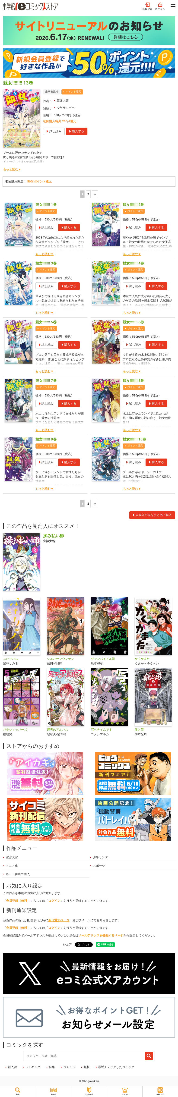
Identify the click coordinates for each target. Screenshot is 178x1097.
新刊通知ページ (58, 920)
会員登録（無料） (18, 900)
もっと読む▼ (12, 169)
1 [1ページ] (82, 194)
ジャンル (69, 1067)
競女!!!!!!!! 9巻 (46, 439)
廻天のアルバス (57, 729)
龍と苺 (139, 729)
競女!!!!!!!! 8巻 (133, 381)
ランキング (32, 1067)
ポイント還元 (73, 91)
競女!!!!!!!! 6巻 (133, 322)
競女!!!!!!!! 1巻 (46, 205)
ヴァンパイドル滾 (103, 658)
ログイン (160, 7)
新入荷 (12, 1067)
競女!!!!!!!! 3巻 (46, 263)
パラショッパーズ (15, 729)
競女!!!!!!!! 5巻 (46, 322)
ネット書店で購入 (18, 874)
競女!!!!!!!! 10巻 (134, 439)
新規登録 (147, 7)
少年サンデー (66, 108)
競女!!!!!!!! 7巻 (46, 381)
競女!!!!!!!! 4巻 (133, 263)
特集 (52, 1067)
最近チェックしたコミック (116, 1067)
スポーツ (99, 866)
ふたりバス (10, 658)
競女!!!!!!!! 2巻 (133, 205)
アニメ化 (12, 866)
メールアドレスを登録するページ (101, 935)
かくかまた (142, 658)
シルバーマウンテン (60, 658)
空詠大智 (63, 100)
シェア (67, 944)
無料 (87, 1067)
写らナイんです (101, 729)
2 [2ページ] (88, 194)
